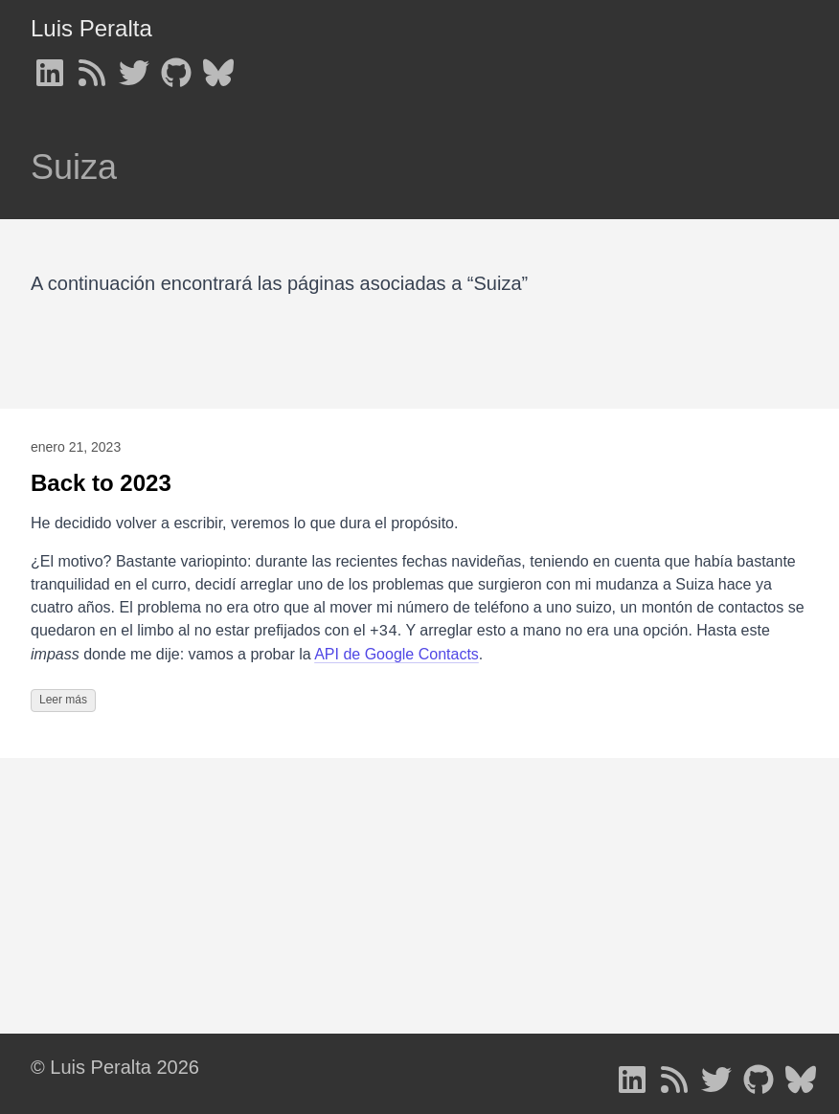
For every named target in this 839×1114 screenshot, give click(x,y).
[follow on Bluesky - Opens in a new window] (218, 67)
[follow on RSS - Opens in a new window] (92, 67)
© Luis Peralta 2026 (115, 1067)
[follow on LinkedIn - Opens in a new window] (50, 67)
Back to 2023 (101, 483)
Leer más (63, 699)
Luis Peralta (91, 28)
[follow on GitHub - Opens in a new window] (176, 67)
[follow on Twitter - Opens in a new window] (134, 67)
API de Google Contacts (396, 654)
